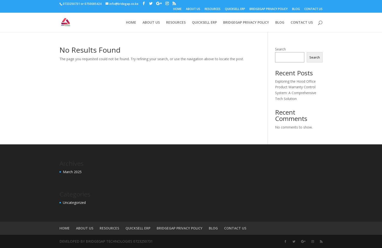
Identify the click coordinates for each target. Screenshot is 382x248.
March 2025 (72, 171)
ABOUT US (193, 9)
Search (280, 49)
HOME (177, 9)
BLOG (296, 9)
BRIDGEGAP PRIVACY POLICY (268, 9)
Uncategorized (74, 202)
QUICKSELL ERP (235, 9)
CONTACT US (313, 9)
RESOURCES (212, 9)
